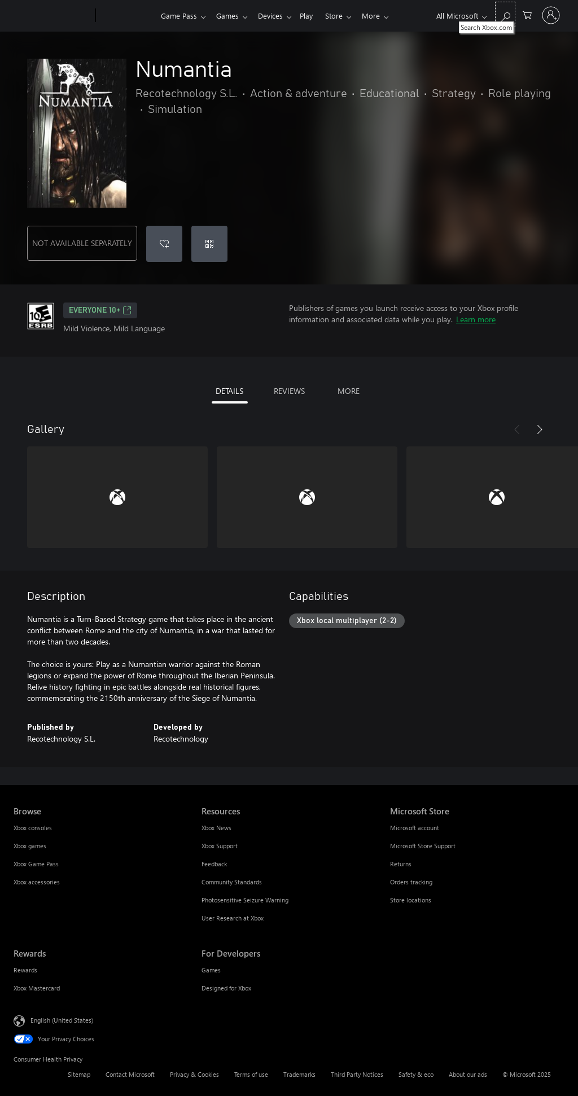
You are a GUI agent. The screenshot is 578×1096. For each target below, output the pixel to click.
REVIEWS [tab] (289, 390)
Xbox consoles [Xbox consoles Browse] (33, 827)
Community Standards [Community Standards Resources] (232, 881)
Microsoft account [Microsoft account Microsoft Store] (414, 827)
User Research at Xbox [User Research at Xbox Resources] (233, 918)
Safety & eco (416, 1074)
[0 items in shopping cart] (527, 14)
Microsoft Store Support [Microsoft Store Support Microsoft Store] (423, 845)
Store (343, 15)
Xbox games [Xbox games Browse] (30, 845)
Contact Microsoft (130, 1074)
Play (312, 15)
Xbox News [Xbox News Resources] (216, 827)
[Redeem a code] (209, 244)
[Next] (539, 429)
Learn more (476, 319)
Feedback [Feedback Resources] (214, 863)
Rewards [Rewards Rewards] (25, 970)
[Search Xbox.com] (505, 14)
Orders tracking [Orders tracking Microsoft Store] (411, 881)
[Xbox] (126, 16)
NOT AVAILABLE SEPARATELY (82, 243)
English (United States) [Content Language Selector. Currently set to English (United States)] (61, 1020)
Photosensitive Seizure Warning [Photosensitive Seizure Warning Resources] (245, 900)
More (382, 15)
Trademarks (299, 1074)
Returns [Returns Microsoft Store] (400, 863)
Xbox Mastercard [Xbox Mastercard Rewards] (37, 988)
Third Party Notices (357, 1074)
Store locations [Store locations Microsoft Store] (410, 900)
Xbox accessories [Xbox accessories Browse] (37, 881)
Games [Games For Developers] (211, 970)
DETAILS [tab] (229, 390)
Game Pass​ (179, 15)
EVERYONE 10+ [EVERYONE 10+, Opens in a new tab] (100, 310)
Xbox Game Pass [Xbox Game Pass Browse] (36, 863)
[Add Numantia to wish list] (164, 244)
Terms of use (251, 1074)
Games (229, 15)
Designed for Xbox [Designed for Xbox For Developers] (226, 988)
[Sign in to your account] (550, 15)
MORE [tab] (349, 390)
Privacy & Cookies (194, 1074)
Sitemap (79, 1074)
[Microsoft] (52, 16)
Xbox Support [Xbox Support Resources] (220, 845)
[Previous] (517, 429)
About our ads (468, 1074)
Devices (274, 15)
